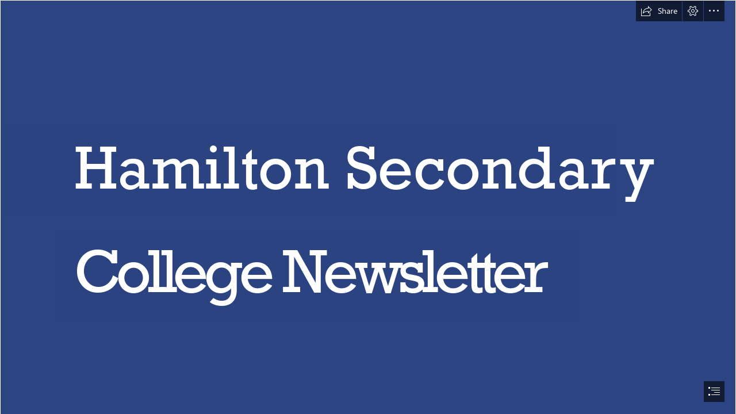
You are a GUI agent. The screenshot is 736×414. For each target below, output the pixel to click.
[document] (368, 207)
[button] (659, 11)
